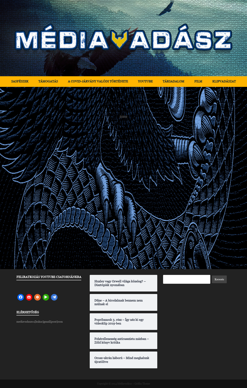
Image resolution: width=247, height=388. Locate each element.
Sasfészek (19, 81)
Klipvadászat (224, 81)
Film (198, 81)
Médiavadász (124, 383)
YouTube (145, 81)
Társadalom (173, 81)
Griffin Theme (142, 383)
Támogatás (48, 81)
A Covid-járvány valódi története (98, 81)
